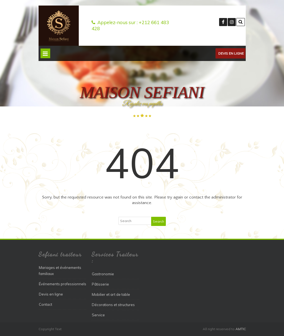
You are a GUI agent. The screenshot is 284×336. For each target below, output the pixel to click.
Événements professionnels (62, 284)
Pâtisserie (100, 284)
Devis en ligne (231, 53)
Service (98, 315)
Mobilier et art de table (111, 294)
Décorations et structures (113, 304)
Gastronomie (103, 274)
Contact (45, 304)
